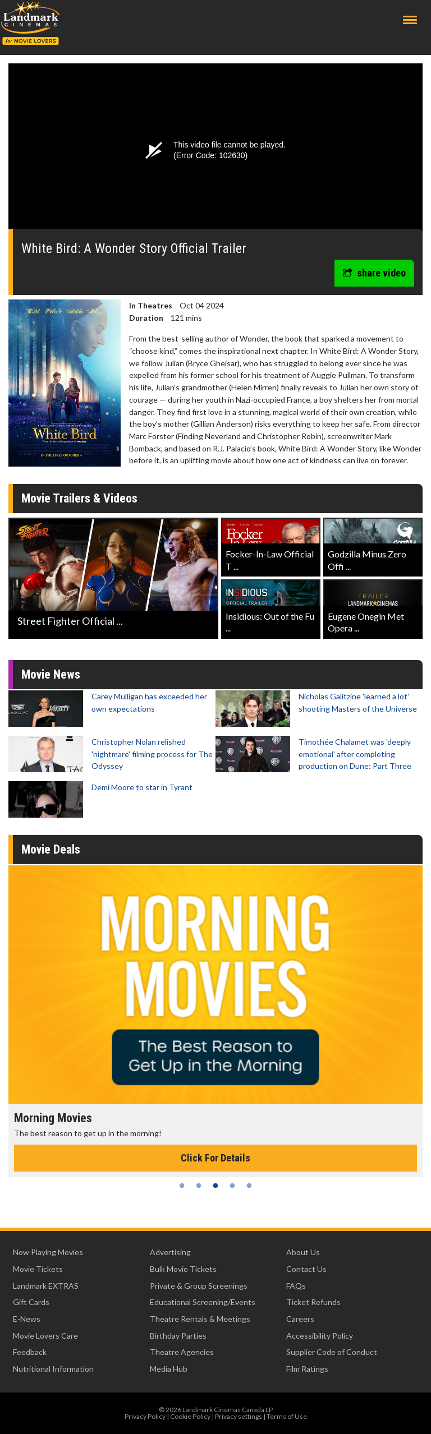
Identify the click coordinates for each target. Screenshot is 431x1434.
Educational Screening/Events (202, 1302)
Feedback (30, 1352)
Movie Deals (50, 849)
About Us (303, 1252)
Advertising (170, 1252)
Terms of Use (287, 1416)
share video (374, 273)
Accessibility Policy (319, 1335)
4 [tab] (232, 1185)
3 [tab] (215, 1185)
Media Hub (168, 1368)
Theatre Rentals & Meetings (200, 1319)
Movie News (50, 674)
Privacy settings (238, 1416)
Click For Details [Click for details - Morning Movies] (215, 1158)
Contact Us (306, 1269)
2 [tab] (198, 1185)
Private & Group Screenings (198, 1285)
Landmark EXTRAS (46, 1285)
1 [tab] (181, 1185)
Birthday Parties (178, 1335)
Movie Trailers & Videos (79, 498)
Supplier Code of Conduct (331, 1352)
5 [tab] (249, 1185)
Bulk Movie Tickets (183, 1269)
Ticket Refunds (313, 1302)
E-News (26, 1319)
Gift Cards (31, 1302)
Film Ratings (307, 1368)
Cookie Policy (190, 1416)
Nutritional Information (53, 1368)
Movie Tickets (38, 1269)
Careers (300, 1319)
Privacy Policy (145, 1416)
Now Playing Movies (48, 1252)
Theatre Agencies (182, 1352)
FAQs (296, 1285)
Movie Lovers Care (45, 1335)
